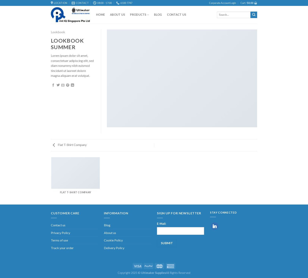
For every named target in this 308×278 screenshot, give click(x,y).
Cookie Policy (113, 240)
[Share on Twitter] (58, 85)
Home (100, 14)
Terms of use (59, 240)
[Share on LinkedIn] (72, 85)
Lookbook (58, 32)
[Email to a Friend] (62, 85)
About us (117, 14)
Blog (158, 14)
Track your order (62, 248)
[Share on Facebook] (53, 85)
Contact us (176, 14)
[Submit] (253, 15)
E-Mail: (161, 223)
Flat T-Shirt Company (70, 145)
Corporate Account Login (222, 3)
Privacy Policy (60, 233)
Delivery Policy (114, 248)
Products (139, 15)
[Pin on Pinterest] (67, 85)
